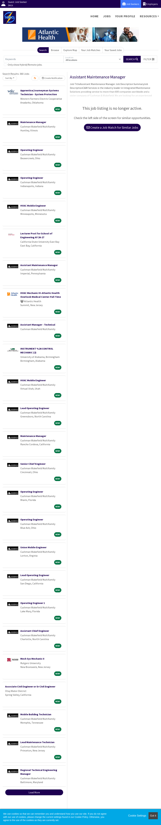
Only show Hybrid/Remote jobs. (25, 64)
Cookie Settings (137, 815)
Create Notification (52, 78)
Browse (55, 50)
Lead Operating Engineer (34, 408)
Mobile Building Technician (35, 714)
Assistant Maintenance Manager (39, 265)
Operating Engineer (31, 149)
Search (43, 50)
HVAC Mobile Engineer (33, 205)
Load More (34, 792)
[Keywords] (34, 59)
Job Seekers (130, 4)
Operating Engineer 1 (32, 603)
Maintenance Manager (33, 122)
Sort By (8, 78)
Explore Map (70, 50)
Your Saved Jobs (113, 50)
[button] (149, 59)
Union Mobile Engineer (33, 547)
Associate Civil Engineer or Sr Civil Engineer (30, 686)
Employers (150, 4)
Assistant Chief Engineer (34, 630)
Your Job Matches (90, 50)
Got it (153, 815)
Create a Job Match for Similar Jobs (112, 127)
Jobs (107, 16)
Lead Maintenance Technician (37, 742)
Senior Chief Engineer (32, 463)
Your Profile (125, 16)
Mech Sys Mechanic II (32, 658)
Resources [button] (148, 16)
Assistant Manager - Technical (37, 324)
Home (95, 16)
